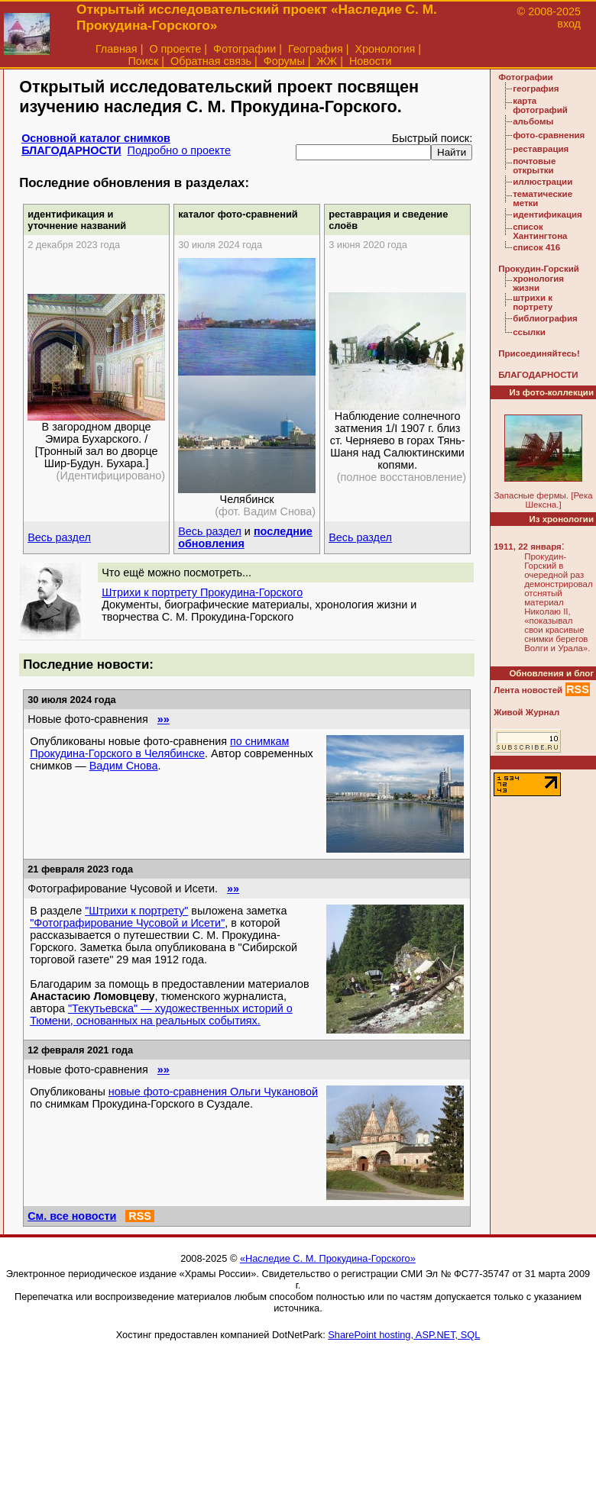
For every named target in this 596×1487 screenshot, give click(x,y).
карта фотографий (540, 105)
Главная (117, 49)
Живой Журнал (526, 712)
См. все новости (72, 1216)
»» (163, 719)
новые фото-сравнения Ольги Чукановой (213, 1091)
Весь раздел (59, 537)
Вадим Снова (123, 766)
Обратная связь (210, 61)
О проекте (175, 49)
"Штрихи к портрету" (136, 911)
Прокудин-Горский (538, 268)
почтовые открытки (534, 165)
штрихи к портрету (532, 302)
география (536, 88)
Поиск (143, 61)
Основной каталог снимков (95, 138)
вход (569, 24)
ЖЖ (327, 61)
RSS (139, 1216)
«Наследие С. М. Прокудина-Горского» (328, 1258)
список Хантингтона (540, 231)
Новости (370, 61)
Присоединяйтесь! (539, 353)
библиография (545, 318)
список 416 (536, 247)
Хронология (385, 49)
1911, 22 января (528, 546)
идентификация (547, 214)
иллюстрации (542, 181)
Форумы (284, 61)
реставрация (540, 148)
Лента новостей (528, 690)
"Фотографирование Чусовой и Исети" (127, 923)
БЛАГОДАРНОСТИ (71, 150)
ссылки (529, 332)
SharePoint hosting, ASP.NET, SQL (404, 1334)
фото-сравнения (549, 135)
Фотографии (244, 49)
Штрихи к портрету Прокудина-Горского (202, 592)
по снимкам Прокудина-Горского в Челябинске (159, 747)
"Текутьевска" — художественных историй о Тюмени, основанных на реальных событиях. (161, 1014)
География (315, 49)
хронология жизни (538, 283)
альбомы (533, 121)
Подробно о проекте (179, 150)
